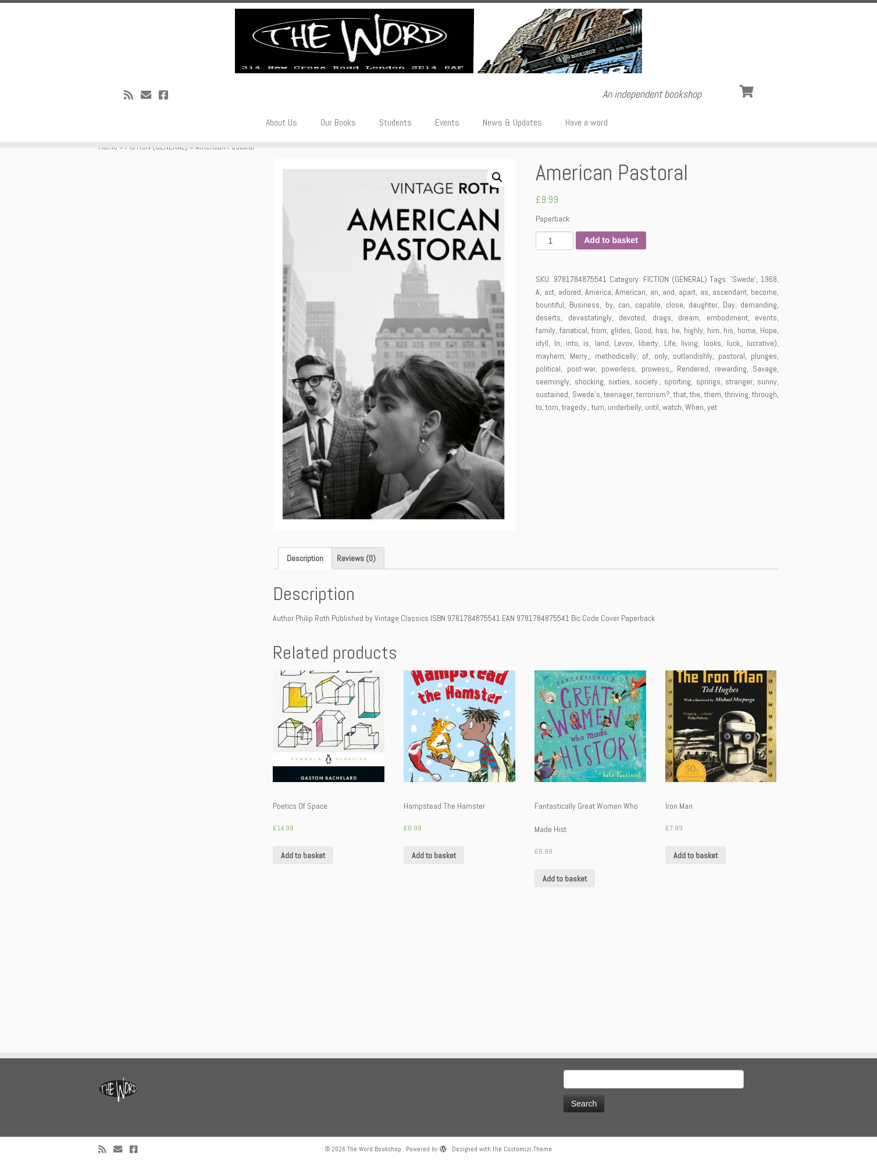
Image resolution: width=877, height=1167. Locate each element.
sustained (552, 514)
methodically (615, 476)
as (704, 412)
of (645, 476)
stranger (739, 502)
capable (648, 425)
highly (693, 450)
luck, (734, 463)
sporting (677, 502)
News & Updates (512, 221)
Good (642, 450)
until (652, 527)
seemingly (552, 502)
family (545, 450)
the (695, 514)
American (630, 412)
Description (305, 678)
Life (670, 463)
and (668, 412)
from (599, 450)
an (654, 412)
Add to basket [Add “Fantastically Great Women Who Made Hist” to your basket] (565, 999)
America (598, 412)
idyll (542, 463)
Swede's (586, 514)
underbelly (624, 527)
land (602, 463)
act (549, 412)
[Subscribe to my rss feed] (132, 193)
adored (569, 412)
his (728, 450)
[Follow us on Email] (150, 193)
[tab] (305, 679)
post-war (581, 489)
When (694, 527)
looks (712, 463)
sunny (767, 502)
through (764, 514)
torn (552, 527)
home (746, 450)
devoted (632, 438)
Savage (765, 489)
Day (729, 425)
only (661, 476)
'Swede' (743, 399)
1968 (769, 399)
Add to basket (611, 361)
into (572, 463)
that (679, 514)
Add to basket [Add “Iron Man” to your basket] (695, 975)
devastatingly (590, 438)
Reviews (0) (356, 678)
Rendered (692, 489)
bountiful (550, 425)
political (548, 489)
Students (395, 221)
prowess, (656, 489)
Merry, (579, 476)
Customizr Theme (528, 1149)
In (557, 463)
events (766, 438)
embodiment (727, 438)
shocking (589, 502)
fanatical (573, 450)
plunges (764, 476)
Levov (623, 463)
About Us (281, 221)
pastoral (731, 476)
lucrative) (762, 463)
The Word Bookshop (374, 1149)
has (661, 450)
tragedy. (575, 527)
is (586, 463)
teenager (618, 514)
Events (447, 221)
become (764, 412)
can (624, 425)
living (689, 463)
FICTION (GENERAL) (156, 267)
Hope (768, 450)
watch (672, 527)
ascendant (729, 412)
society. (646, 502)
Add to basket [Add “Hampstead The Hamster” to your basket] (434, 975)
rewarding (731, 489)
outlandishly (692, 476)
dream (688, 438)
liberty (648, 463)
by (609, 425)
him (713, 450)
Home (107, 267)
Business (584, 425)
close (674, 425)
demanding (758, 425)
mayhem (550, 476)
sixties (619, 502)
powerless (618, 489)
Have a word (586, 221)
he (676, 450)
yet (712, 527)
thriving (736, 514)
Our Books (338, 221)
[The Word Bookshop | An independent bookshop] (438, 90)
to (539, 527)
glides (620, 450)
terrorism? (653, 514)
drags (662, 438)
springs (708, 502)
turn (597, 527)
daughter (703, 425)
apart (687, 412)
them (712, 514)
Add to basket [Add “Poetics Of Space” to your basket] (303, 975)
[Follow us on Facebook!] (167, 193)
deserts (548, 438)
